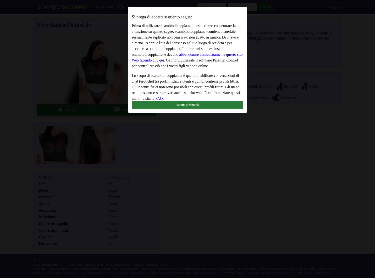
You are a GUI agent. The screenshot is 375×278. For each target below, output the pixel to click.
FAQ (159, 98)
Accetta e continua (187, 104)
